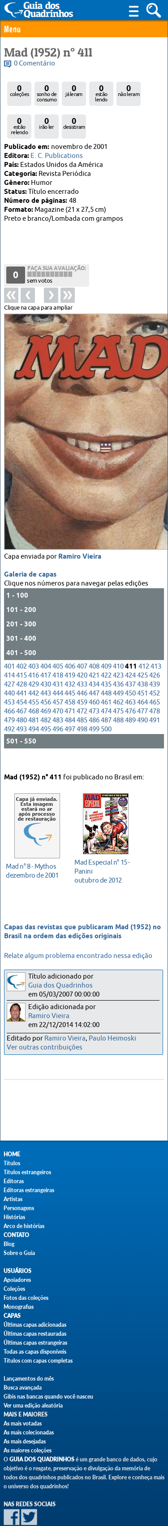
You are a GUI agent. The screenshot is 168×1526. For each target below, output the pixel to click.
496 (57, 697)
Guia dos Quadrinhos (60, 985)
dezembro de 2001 (35, 857)
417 (45, 643)
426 (154, 643)
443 (45, 661)
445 (70, 661)
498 (82, 697)
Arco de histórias (24, 1226)
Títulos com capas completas (38, 1360)
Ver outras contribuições (44, 1047)
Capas (12, 1315)
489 (130, 688)
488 (118, 688)
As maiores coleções (28, 1450)
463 (130, 670)
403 (33, 634)
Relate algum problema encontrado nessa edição (78, 956)
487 (106, 688)
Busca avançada (23, 1387)
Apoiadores (17, 1280)
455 (33, 670)
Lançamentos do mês (29, 1378)
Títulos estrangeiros (27, 1172)
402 (21, 634)
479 (9, 688)
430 (45, 652)
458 (70, 670)
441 (21, 661)
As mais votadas (23, 1423)
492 (9, 697)
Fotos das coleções (26, 1297)
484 (70, 688)
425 (142, 643)
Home (12, 1154)
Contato (16, 1235)
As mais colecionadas (29, 1432)
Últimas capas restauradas (35, 1333)
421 (94, 643)
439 (154, 652)
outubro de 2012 (103, 857)
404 (45, 634)
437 (130, 652)
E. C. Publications (56, 156)
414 (9, 643)
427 (9, 652)
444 (57, 661)
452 (154, 661)
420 (82, 643)
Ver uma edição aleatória (33, 1405)
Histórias (14, 1217)
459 (82, 670)
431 (57, 652)
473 (94, 679)
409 (106, 634)
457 (57, 670)
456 (45, 670)
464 (142, 670)
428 (21, 652)
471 (70, 679)
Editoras (14, 1181)
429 (33, 652)
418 (57, 643)
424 (130, 643)
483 (57, 688)
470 (57, 679)
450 (130, 661)
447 (94, 661)
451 (142, 661)
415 (21, 643)
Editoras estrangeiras (29, 1190)
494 (33, 697)
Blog (9, 1244)
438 (142, 652)
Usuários (17, 1271)
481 (33, 688)
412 (143, 634)
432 (70, 652)
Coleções (14, 1289)
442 (33, 661)
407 (82, 634)
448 (106, 661)
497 (70, 697)
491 (154, 688)
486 (94, 688)
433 (82, 652)
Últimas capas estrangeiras (35, 1342)
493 (21, 697)
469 (45, 679)
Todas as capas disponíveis (35, 1351)
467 (21, 679)
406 (70, 634)
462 (118, 670)
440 (9, 661)
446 (82, 661)
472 (82, 679)
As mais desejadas (25, 1441)
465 (154, 670)
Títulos (12, 1163)
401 (9, 634)
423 (118, 643)
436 (118, 652)
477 (142, 679)
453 (9, 670)
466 (9, 679)
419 (70, 643)
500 (106, 697)
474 (106, 679)
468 (33, 679)
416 (33, 643)
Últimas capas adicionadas (35, 1324)
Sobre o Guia (19, 1253)
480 (21, 688)
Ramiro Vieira (79, 524)
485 (82, 688)
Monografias (19, 1306)
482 (45, 688)
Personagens (19, 1208)
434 (94, 652)
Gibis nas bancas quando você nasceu (48, 1396)
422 (106, 643)
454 (21, 670)
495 (45, 697)
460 (94, 670)
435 (106, 652)
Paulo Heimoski (112, 1038)
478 (154, 679)
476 (130, 679)
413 (156, 634)
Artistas (13, 1199)
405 (57, 634)
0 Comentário (34, 63)
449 (118, 661)
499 (94, 697)
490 (142, 688)
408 (94, 634)
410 (118, 634)
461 (106, 670)
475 (118, 679)
